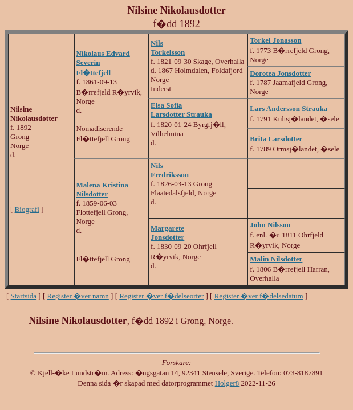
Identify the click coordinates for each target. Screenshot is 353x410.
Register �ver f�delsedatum (258, 296)
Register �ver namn (78, 296)
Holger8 (227, 383)
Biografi (27, 209)
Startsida (24, 296)
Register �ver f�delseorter (161, 296)
